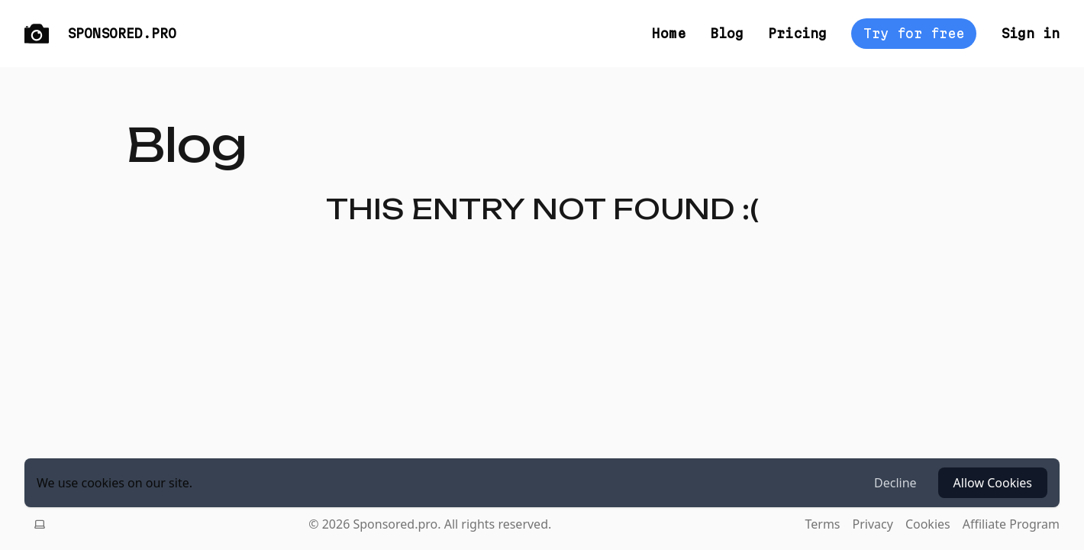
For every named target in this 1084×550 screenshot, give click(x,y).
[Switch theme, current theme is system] (39, 524)
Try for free (913, 33)
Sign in (1030, 33)
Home (669, 33)
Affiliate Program (1011, 524)
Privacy (873, 524)
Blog (727, 33)
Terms (822, 524)
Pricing (797, 33)
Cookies (927, 524)
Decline (895, 482)
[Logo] (36, 33)
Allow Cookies (992, 482)
